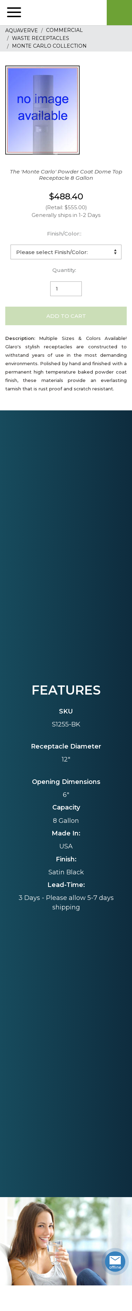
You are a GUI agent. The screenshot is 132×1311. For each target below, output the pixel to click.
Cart (119, 12)
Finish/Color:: (64, 233)
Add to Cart (66, 316)
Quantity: (64, 270)
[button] (14, 12)
